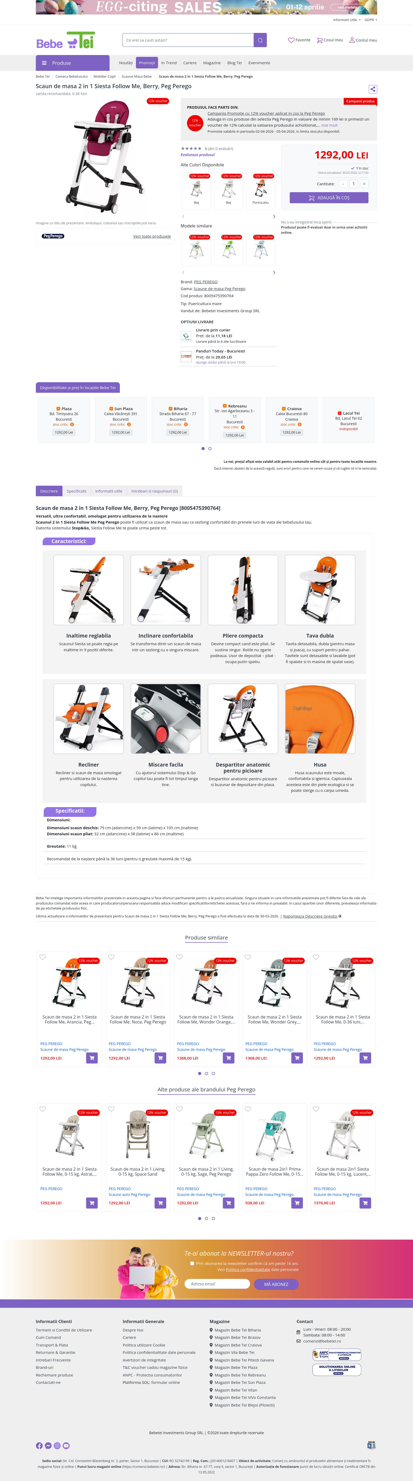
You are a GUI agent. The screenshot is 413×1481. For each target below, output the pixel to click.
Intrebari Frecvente (53, 1360)
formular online (165, 1382)
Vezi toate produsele (152, 236)
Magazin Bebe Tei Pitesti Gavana (242, 1360)
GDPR (370, 19)
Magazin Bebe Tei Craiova (236, 1345)
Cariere (129, 1337)
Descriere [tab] (49, 491)
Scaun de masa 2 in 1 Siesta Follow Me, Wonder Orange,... (206, 1020)
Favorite (299, 40)
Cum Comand (48, 1337)
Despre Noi (133, 1330)
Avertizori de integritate (144, 1360)
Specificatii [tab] (76, 491)
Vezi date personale (258, 1269)
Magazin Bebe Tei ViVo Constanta (243, 1397)
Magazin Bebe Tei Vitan (233, 1390)
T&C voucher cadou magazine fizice (155, 1367)
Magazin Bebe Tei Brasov (235, 1337)
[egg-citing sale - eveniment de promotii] (206, 7)
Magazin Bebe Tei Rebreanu (238, 1375)
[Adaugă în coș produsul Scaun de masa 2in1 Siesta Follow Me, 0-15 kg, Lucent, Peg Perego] (365, 1203)
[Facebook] (39, 1445)
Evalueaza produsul (198, 154)
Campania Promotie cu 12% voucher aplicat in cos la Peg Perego (266, 113)
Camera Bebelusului (72, 76)
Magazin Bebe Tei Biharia (235, 1330)
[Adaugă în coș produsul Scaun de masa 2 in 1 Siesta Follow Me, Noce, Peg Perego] (160, 1057)
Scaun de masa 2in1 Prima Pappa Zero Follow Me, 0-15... (274, 1172)
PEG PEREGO (206, 281)
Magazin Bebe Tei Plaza (234, 1367)
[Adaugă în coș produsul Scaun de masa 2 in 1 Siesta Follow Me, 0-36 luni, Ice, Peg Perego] (365, 1057)
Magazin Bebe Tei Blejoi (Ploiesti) (242, 1405)
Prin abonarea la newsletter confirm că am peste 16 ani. (247, 1263)
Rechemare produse (54, 1375)
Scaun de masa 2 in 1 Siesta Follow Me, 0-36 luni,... (343, 1020)
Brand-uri (44, 1367)
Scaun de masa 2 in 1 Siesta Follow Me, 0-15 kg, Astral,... (69, 1172)
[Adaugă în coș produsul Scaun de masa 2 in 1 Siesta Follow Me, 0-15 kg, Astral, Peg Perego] (92, 1203)
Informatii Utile (345, 19)
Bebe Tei (43, 76)
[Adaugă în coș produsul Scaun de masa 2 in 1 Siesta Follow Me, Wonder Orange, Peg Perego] (228, 1057)
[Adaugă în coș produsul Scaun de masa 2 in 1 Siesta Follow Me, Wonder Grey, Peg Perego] (297, 1057)
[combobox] (188, 40)
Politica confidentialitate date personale (159, 1352)
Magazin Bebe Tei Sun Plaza (238, 1382)
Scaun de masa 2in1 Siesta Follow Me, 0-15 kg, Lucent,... (343, 1172)
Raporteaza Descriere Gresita (312, 916)
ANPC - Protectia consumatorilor (152, 1375)
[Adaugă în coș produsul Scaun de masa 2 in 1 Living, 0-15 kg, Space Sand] (160, 1203)
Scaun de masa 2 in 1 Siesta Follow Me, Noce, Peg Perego (138, 1020)
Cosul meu (330, 39)
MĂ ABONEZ (276, 1284)
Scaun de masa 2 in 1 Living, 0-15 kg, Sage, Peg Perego (206, 1172)
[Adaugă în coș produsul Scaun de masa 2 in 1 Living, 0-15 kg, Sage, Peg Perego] (228, 1203)
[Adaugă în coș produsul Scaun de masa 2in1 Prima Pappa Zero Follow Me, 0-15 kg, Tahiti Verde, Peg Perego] (297, 1203)
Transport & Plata (52, 1345)
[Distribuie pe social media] (373, 89)
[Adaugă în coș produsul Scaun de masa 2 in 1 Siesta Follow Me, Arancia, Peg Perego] (92, 1057)
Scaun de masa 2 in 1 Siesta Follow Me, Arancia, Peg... (70, 1020)
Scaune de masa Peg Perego (219, 288)
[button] (203, 448)
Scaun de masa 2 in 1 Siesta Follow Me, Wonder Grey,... (275, 1020)
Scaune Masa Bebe (137, 76)
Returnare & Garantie (55, 1352)
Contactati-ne (48, 1382)
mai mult (329, 125)
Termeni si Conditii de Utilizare (64, 1330)
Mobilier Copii (105, 76)
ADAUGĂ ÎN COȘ (329, 198)
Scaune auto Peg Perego (129, 1194)
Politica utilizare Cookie (144, 1345)
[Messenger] (48, 1445)
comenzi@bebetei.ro (322, 1341)
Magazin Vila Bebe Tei (232, 1352)
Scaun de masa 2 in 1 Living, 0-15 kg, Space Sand (138, 1172)
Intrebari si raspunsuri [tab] (154, 491)
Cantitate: (326, 183)
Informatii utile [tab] (108, 491)
